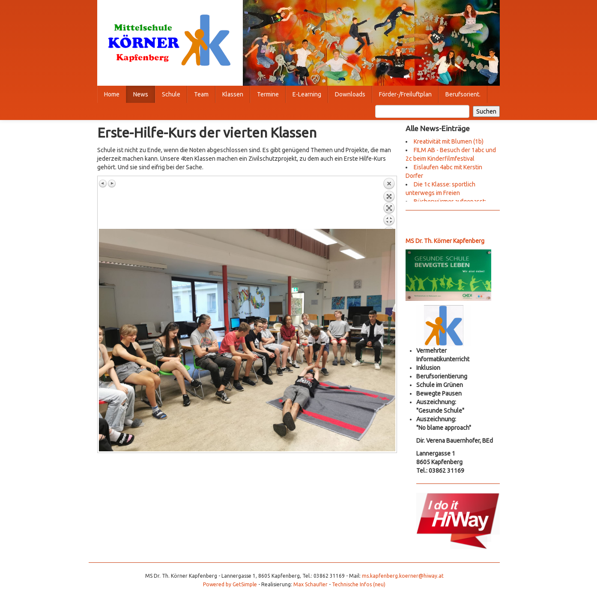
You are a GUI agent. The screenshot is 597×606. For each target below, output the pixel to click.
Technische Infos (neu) (358, 584)
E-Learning (307, 94)
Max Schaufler (310, 584)
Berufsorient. (463, 94)
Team (201, 94)
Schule (171, 94)
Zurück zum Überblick (388, 203)
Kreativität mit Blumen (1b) (449, 141)
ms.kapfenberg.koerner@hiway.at (403, 576)
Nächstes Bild (111, 183)
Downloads (350, 94)
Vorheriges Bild (103, 183)
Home (111, 94)
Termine (268, 94)
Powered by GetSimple (230, 584)
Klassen (232, 94)
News (140, 94)
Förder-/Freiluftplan (405, 94)
